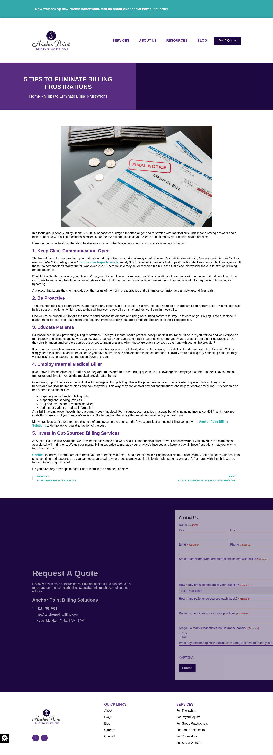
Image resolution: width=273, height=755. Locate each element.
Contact (38, 461)
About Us (148, 40)
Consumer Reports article (99, 269)
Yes (225, 633)
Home (34, 96)
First (222, 529)
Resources (176, 40)
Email (230, 544)
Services (120, 40)
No (225, 636)
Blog (202, 40)
